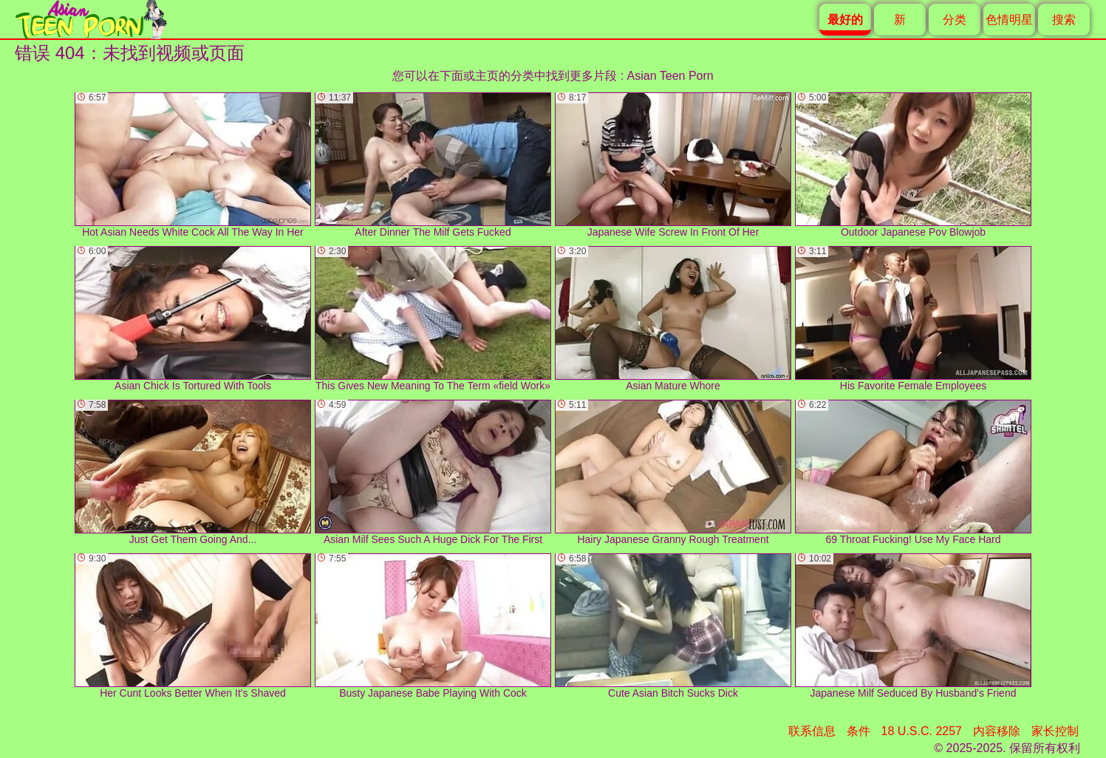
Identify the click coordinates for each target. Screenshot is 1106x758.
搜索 (1064, 19)
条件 (858, 731)
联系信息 (812, 731)
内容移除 (996, 731)
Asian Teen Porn (670, 75)
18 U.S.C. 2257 (921, 731)
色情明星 (1009, 19)
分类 (954, 19)
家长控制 (1055, 731)
